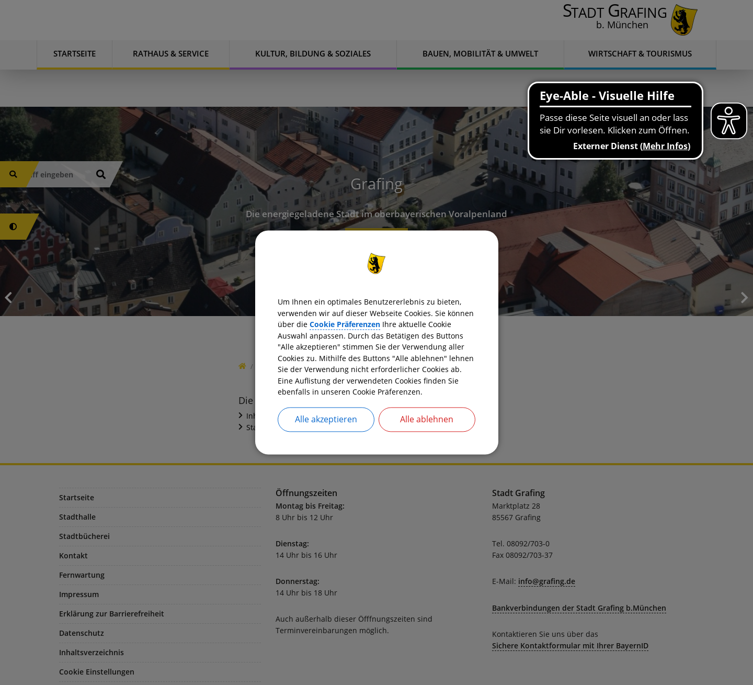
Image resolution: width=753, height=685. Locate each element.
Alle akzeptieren (326, 431)
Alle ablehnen (426, 431)
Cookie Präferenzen (433, 315)
